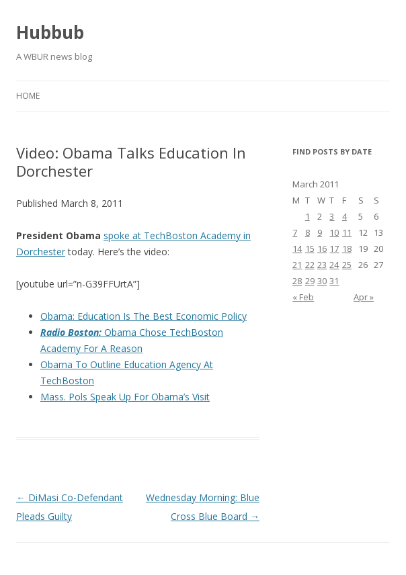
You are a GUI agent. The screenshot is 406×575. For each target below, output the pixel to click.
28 (297, 281)
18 (347, 248)
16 (322, 248)
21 (297, 265)
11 (347, 232)
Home (28, 95)
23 (322, 265)
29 (310, 281)
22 (310, 265)
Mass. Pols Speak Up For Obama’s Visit (125, 396)
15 (310, 248)
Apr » (364, 297)
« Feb (303, 297)
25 (347, 265)
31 (334, 281)
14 (297, 248)
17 (334, 248)
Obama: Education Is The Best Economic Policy (143, 316)
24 (334, 265)
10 (334, 232)
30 (322, 281)
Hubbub (50, 32)
